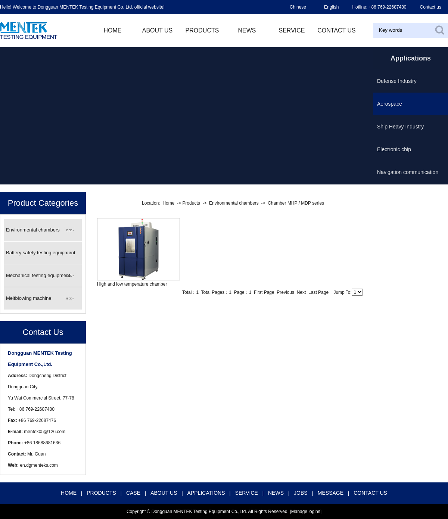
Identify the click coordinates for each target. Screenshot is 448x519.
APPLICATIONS (206, 493)
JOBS (301, 493)
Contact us (430, 7)
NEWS (247, 30)
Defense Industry (397, 81)
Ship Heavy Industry (400, 127)
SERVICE (246, 493)
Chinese (298, 7)
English (331, 7)
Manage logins (305, 511)
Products (191, 203)
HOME (113, 30)
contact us (336, 30)
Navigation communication (407, 172)
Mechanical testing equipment (38, 275)
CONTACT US (370, 493)
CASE (133, 493)
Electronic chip (394, 149)
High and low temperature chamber (132, 284)
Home (168, 203)
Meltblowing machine (28, 298)
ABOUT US (157, 30)
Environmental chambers (33, 230)
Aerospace (389, 104)
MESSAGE (330, 493)
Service (292, 30)
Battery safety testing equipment (40, 252)
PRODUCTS (202, 30)
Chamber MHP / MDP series (296, 203)
